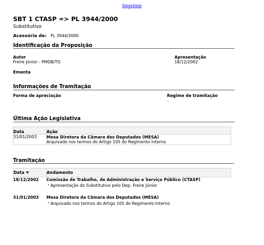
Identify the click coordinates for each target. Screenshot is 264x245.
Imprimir (132, 6)
